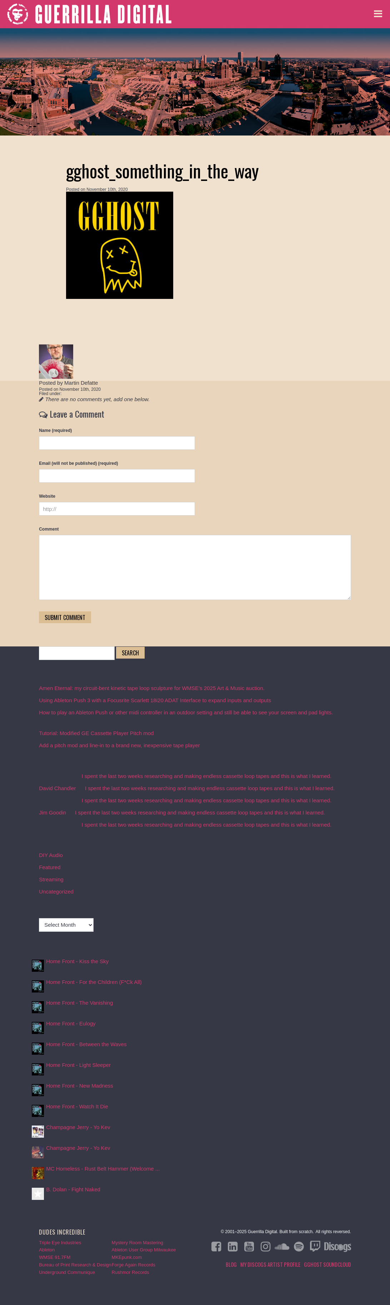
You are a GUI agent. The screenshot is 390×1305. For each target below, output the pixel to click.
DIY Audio (50, 855)
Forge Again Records (133, 1264)
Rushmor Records (130, 1272)
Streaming (51, 879)
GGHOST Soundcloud (327, 1264)
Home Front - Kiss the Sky (77, 961)
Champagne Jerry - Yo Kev (78, 1127)
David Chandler (57, 788)
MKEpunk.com (127, 1257)
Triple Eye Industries (60, 1242)
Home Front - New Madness (79, 1086)
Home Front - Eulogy (70, 1023)
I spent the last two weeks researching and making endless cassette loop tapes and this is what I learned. (206, 776)
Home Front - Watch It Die (77, 1106)
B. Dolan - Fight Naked (73, 1189)
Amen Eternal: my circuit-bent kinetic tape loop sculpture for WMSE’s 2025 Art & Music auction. (152, 688)
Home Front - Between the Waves (86, 1044)
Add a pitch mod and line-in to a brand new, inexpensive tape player (119, 745)
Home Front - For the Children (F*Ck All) (94, 982)
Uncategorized (56, 891)
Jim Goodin (52, 812)
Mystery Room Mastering (137, 1242)
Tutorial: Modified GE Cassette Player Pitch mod (96, 733)
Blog (195, 82)
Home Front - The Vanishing (79, 1003)
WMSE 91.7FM (54, 1257)
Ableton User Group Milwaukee (144, 1249)
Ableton (47, 1249)
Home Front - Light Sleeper (78, 1065)
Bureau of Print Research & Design (75, 1264)
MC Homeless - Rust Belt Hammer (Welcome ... (103, 1169)
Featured (49, 867)
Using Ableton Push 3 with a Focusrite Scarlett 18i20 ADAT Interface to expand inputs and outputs (155, 700)
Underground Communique (67, 1272)
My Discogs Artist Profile (270, 1264)
